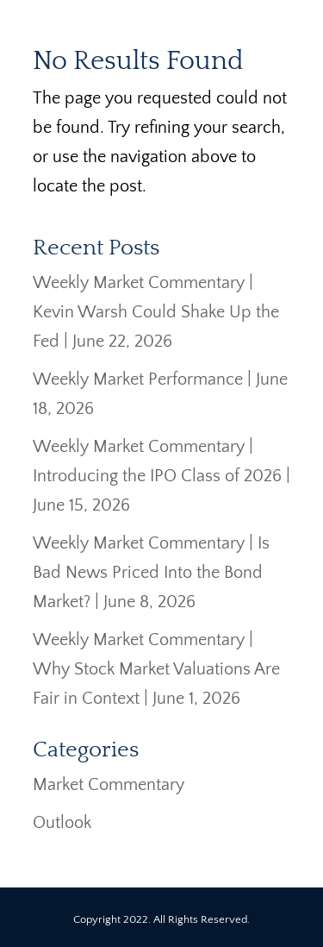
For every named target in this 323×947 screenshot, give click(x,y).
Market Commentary (108, 784)
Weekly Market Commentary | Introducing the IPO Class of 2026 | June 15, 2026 (161, 476)
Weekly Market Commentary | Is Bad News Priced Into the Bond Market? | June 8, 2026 (151, 572)
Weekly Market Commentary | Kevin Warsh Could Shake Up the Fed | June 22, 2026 (156, 312)
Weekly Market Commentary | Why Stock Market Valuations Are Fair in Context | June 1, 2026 (156, 669)
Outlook (62, 822)
